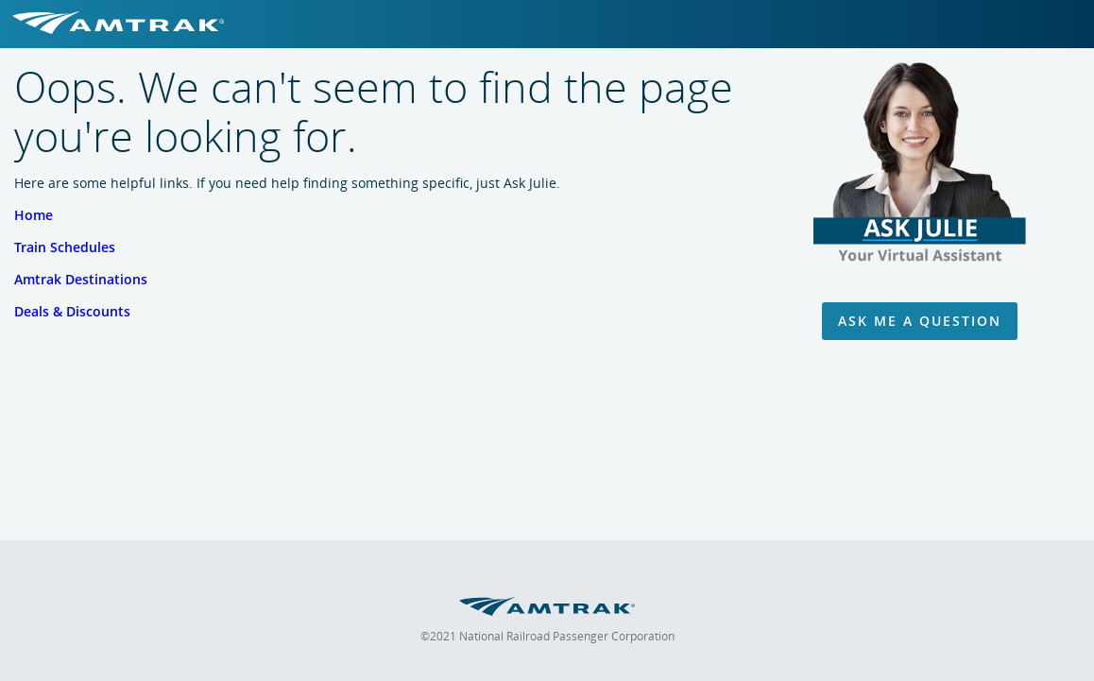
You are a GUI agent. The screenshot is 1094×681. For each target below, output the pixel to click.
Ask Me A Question (919, 321)
